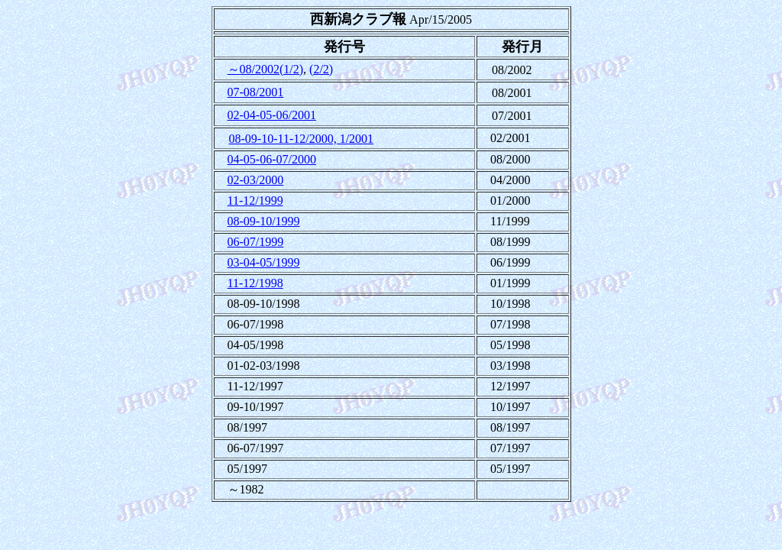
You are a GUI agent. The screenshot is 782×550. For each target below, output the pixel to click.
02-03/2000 (256, 179)
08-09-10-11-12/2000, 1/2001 (301, 138)
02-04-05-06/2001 (272, 114)
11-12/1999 (255, 200)
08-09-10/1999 (264, 221)
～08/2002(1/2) (266, 69)
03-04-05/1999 (264, 262)
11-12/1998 (255, 283)
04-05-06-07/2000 (272, 159)
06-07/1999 (256, 241)
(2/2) (321, 69)
